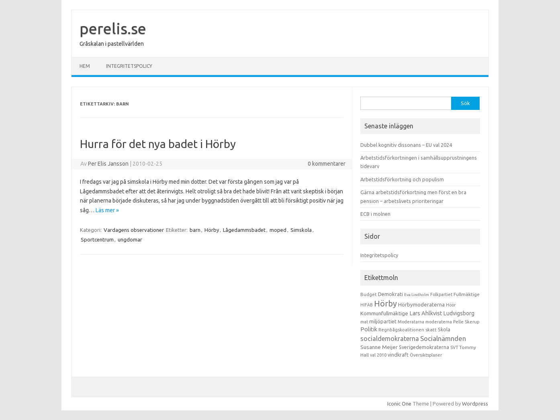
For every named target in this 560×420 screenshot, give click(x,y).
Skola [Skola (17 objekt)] (444, 329)
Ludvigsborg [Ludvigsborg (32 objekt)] (459, 313)
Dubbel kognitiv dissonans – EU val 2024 (406, 145)
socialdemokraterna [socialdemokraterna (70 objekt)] (389, 338)
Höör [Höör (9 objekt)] (451, 304)
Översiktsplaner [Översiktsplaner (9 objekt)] (426, 355)
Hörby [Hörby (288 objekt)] (385, 303)
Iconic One (399, 403)
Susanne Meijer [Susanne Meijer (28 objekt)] (379, 347)
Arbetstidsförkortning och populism (402, 179)
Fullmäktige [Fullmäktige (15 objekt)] (467, 294)
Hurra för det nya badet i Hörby (158, 144)
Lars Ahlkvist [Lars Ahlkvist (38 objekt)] (425, 313)
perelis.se (113, 28)
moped (278, 230)
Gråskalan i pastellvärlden (112, 44)
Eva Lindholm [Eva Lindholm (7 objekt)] (416, 294)
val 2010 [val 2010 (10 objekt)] (378, 355)
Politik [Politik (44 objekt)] (368, 329)
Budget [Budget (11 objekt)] (368, 294)
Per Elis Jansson (108, 163)
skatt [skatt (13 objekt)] (431, 329)
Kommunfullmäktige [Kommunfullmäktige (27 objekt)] (384, 313)
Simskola (301, 230)
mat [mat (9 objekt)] (364, 321)
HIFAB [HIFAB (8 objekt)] (366, 304)
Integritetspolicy (129, 66)
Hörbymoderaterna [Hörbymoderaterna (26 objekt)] (421, 305)
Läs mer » (107, 210)
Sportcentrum (97, 239)
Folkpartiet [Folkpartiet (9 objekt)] (441, 294)
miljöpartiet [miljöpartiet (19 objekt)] (382, 321)
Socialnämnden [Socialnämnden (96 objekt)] (443, 338)
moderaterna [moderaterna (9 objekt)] (438, 321)
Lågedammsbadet (244, 230)
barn (195, 230)
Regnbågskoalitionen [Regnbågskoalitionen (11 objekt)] (401, 329)
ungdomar (130, 239)
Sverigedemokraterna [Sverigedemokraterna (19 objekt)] (424, 347)
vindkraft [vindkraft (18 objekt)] (398, 354)
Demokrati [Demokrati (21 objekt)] (390, 294)
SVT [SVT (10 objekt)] (454, 347)
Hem (85, 66)
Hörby (211, 230)
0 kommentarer (326, 163)
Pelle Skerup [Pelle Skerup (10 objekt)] (466, 321)
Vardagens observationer (134, 230)
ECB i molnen (375, 214)
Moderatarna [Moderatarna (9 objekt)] (411, 321)
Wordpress (475, 403)
